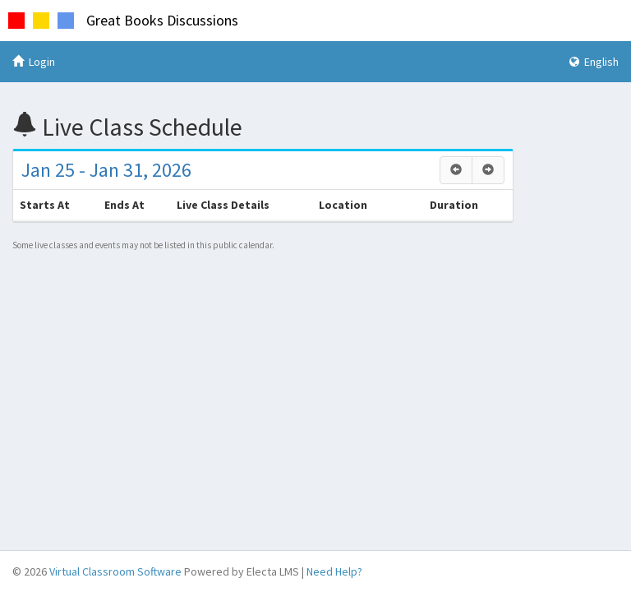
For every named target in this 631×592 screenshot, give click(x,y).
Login (33, 61)
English (594, 61)
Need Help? (334, 571)
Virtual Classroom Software (115, 571)
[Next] (488, 170)
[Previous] (456, 170)
